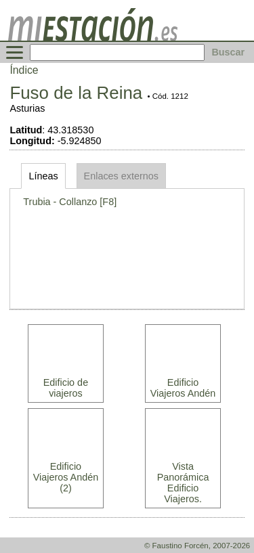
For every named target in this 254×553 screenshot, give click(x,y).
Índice (23, 70)
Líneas (43, 176)
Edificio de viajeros (65, 388)
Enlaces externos (121, 176)
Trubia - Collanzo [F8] (70, 201)
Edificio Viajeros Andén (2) (66, 477)
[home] (92, 37)
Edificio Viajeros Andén (183, 388)
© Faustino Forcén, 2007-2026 (197, 545)
